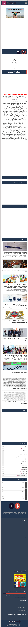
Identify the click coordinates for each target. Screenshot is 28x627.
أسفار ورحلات (24, 448)
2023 (22, 487)
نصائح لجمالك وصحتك (22, 475)
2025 (22, 482)
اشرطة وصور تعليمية (22, 454)
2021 (22, 491)
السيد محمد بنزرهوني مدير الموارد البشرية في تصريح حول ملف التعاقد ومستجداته (14, 339)
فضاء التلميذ (24, 469)
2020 (22, 494)
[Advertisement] (14, 34)
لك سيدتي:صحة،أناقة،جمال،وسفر (15, 625)
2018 (22, 498)
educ (26, 446)
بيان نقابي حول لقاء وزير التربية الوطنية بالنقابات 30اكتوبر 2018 (15, 402)
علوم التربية (24, 465)
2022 (22, 489)
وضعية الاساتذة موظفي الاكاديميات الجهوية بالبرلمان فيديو (14, 271)
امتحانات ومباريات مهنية (21, 463)
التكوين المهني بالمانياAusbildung (19, 372)
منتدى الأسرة (24, 473)
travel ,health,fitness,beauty (20, 604)
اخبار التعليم (24, 450)
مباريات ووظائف (23, 471)
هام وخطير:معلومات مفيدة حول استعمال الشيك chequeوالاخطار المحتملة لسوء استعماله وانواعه (15, 253)
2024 (22, 485)
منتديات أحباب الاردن (20, 610)
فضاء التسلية (24, 467)
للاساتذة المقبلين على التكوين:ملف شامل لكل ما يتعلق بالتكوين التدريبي (15, 304)
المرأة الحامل (24, 459)
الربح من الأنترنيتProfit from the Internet (18, 456)
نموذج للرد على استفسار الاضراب (19, 388)
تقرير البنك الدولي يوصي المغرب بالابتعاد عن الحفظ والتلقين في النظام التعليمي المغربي (15, 356)
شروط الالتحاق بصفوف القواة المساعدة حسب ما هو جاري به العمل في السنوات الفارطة (15, 321)
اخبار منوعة (24, 452)
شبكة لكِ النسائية (21, 607)
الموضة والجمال (23, 461)
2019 (22, 496)
